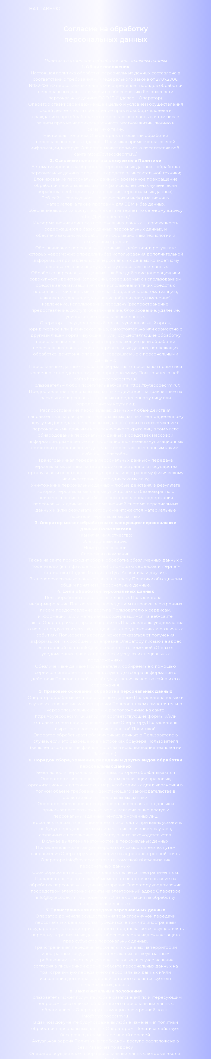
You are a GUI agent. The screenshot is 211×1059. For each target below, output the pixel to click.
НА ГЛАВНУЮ (44, 8)
